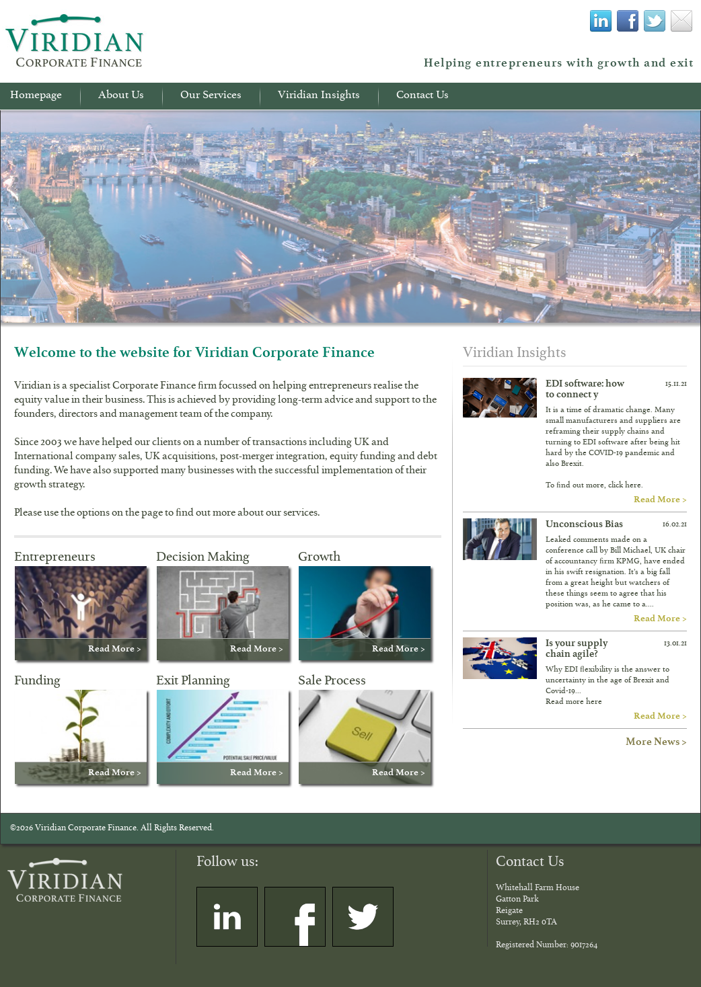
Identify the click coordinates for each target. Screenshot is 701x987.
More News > (656, 741)
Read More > (660, 498)
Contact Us (422, 97)
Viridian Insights (319, 97)
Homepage (36, 97)
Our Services (211, 97)
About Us (121, 97)
